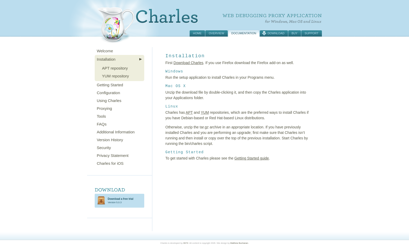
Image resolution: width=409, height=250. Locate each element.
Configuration (108, 92)
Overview (216, 33)
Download (276, 33)
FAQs (102, 124)
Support (311, 33)
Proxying (104, 108)
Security (104, 147)
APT (189, 112)
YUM (205, 112)
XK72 (185, 243)
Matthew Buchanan (239, 243)
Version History (110, 140)
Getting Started (110, 85)
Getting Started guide (251, 158)
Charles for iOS (110, 163)
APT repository (115, 68)
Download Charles (188, 63)
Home (197, 33)
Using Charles (109, 100)
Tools (101, 116)
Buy (295, 33)
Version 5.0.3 (120, 200)
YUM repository (115, 76)
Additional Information (116, 132)
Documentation (243, 33)
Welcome (105, 51)
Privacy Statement (113, 155)
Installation (106, 59)
